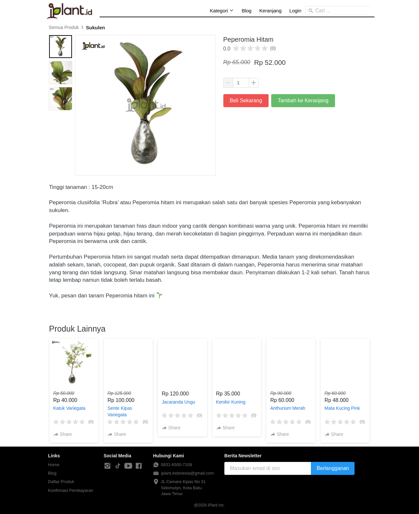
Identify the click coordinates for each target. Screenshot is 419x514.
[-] (107, 466)
